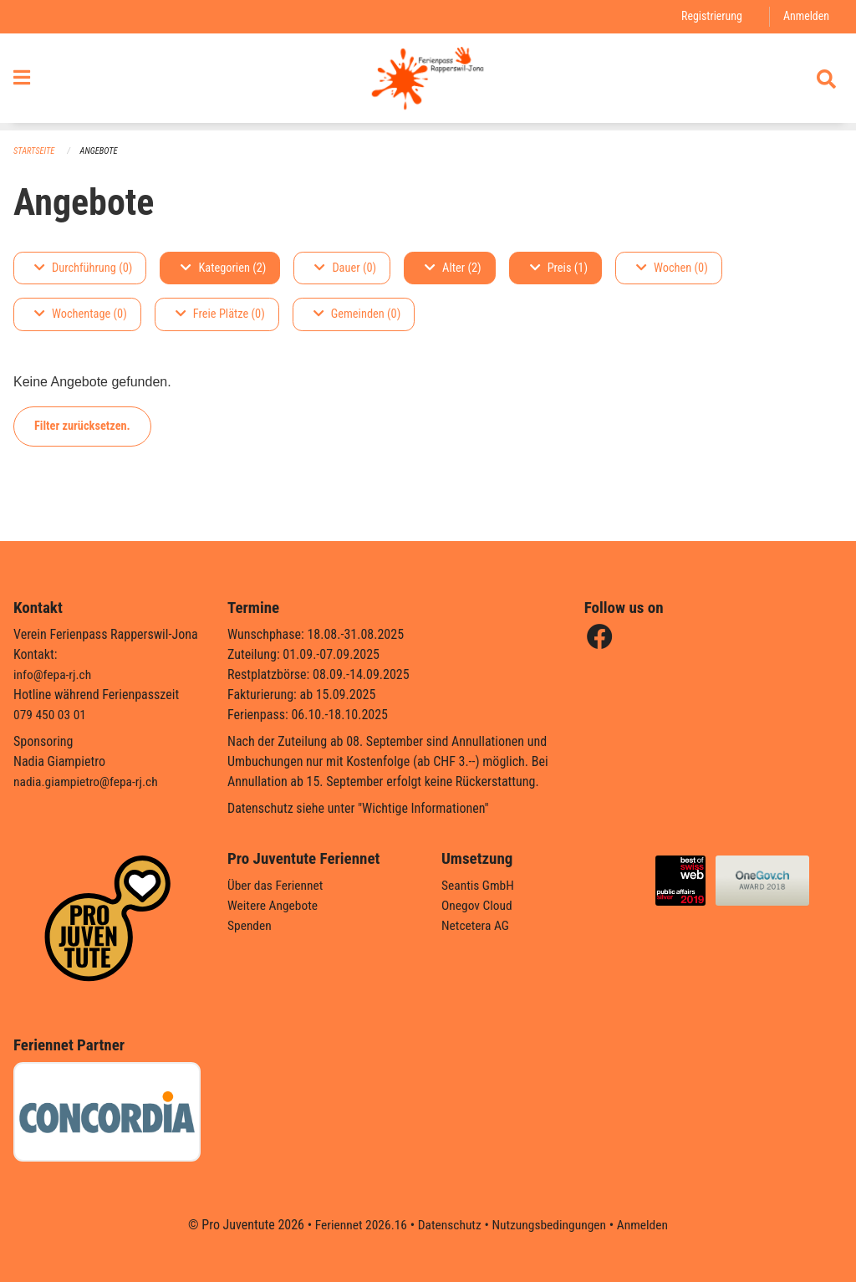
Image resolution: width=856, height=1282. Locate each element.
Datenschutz (448, 1225)
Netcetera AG (476, 925)
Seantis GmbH (479, 885)
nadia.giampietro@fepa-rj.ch (88, 781)
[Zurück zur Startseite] (427, 82)
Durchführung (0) (83, 268)
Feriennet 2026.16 (357, 1225)
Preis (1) (559, 268)
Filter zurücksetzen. (82, 426)
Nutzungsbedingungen (550, 1225)
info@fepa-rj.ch (53, 674)
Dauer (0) (345, 268)
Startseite (35, 151)
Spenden (250, 925)
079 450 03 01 (51, 715)
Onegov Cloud (478, 905)
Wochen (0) (672, 268)
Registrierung (709, 16)
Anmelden (805, 16)
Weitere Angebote (274, 905)
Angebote (101, 151)
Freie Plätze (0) (220, 315)
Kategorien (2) (223, 268)
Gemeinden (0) (356, 315)
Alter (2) (453, 268)
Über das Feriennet (276, 885)
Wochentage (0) (80, 315)
